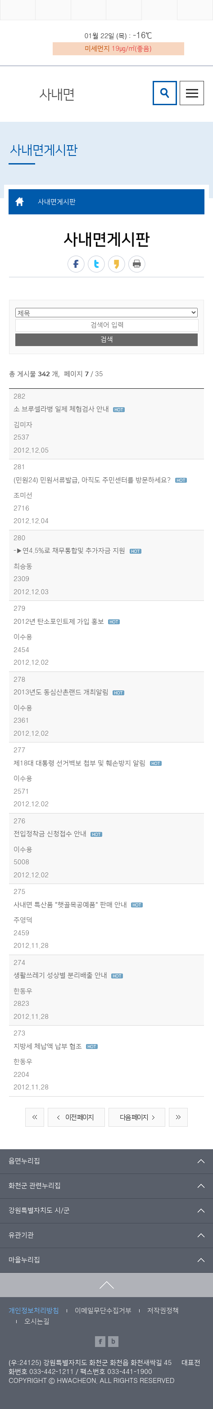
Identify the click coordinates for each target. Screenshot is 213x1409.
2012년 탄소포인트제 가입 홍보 (67, 622)
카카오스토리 (116, 264)
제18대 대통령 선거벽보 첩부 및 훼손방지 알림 (88, 763)
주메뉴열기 (192, 93)
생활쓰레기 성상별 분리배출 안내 (68, 975)
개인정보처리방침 (34, 1311)
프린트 (136, 264)
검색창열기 (165, 93)
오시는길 (37, 1321)
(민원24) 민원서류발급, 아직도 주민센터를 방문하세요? (100, 480)
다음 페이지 (139, 1118)
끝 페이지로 (178, 1117)
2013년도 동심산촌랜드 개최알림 (69, 692)
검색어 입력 (15, 318)
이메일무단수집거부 (103, 1311)
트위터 (96, 264)
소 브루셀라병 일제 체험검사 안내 (69, 409)
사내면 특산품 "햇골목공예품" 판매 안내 (78, 905)
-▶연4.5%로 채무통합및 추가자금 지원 (77, 551)
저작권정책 (163, 1311)
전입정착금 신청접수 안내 (58, 834)
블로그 (113, 1341)
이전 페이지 (73, 1118)
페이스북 (76, 264)
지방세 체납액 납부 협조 (56, 1046)
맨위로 (106, 1285)
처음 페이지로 (34, 1117)
